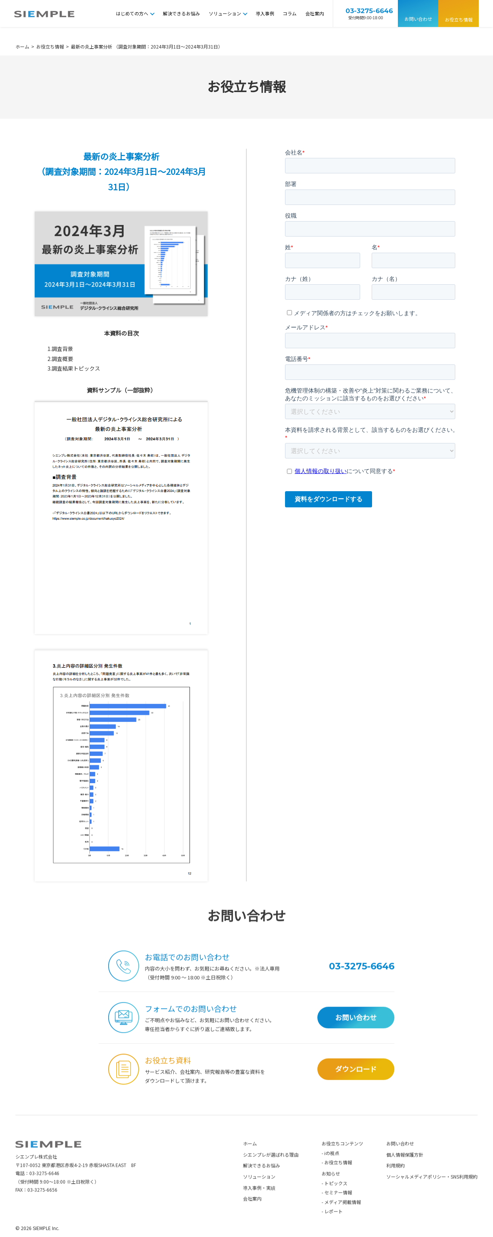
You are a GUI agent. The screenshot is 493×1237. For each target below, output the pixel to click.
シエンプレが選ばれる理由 (270, 1169)
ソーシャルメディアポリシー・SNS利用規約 (432, 1191)
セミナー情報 (338, 1206)
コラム (290, 13)
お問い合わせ (418, 18)
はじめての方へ (132, 13)
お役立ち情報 (459, 19)
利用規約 (395, 1180)
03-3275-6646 (44, 1187)
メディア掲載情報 (342, 1216)
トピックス (335, 1197)
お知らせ (331, 1188)
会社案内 (314, 13)
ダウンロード (356, 1083)
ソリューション (225, 13)
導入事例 (265, 13)
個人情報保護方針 (404, 1169)
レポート (333, 1226)
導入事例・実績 (259, 1202)
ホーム (250, 1158)
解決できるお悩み (181, 13)
